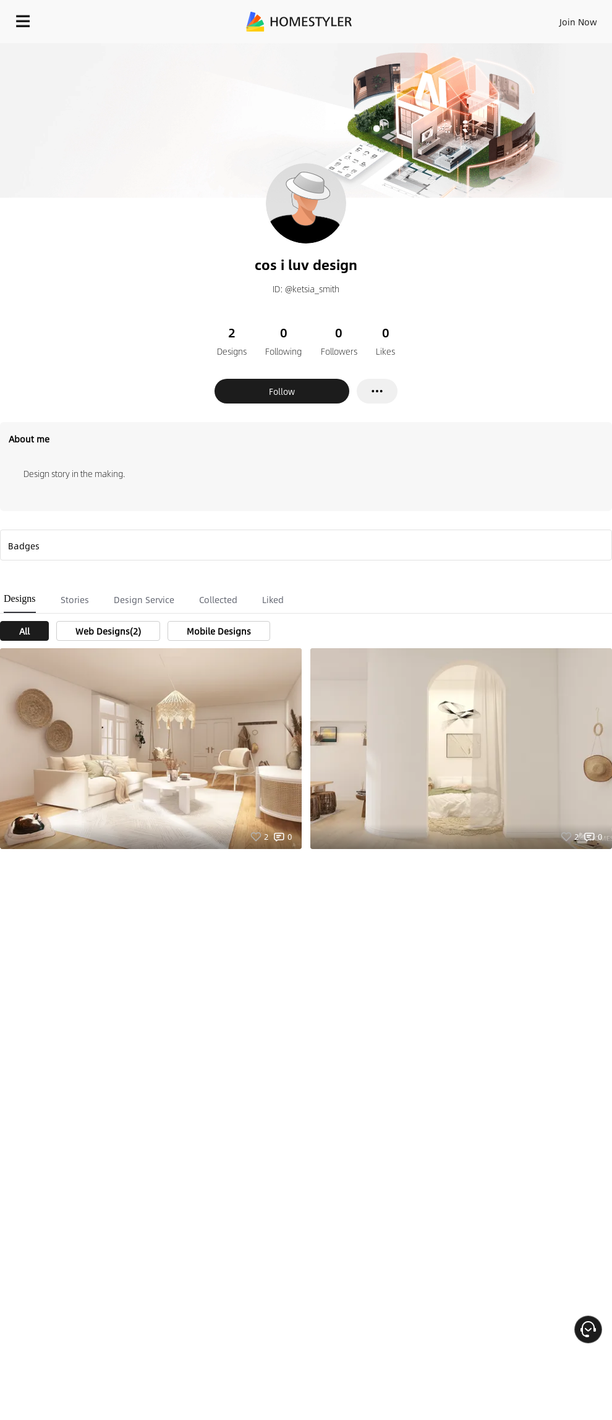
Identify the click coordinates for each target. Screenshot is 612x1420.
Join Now (578, 21)
